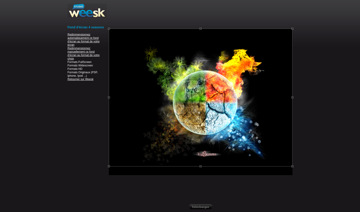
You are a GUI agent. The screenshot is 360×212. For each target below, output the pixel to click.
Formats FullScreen (80, 62)
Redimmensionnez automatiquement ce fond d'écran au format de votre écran (84, 39)
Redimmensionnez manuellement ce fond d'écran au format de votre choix (84, 53)
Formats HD (75, 69)
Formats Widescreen (80, 65)
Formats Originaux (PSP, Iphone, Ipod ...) (83, 74)
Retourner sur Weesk (80, 79)
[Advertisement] (200, 13)
